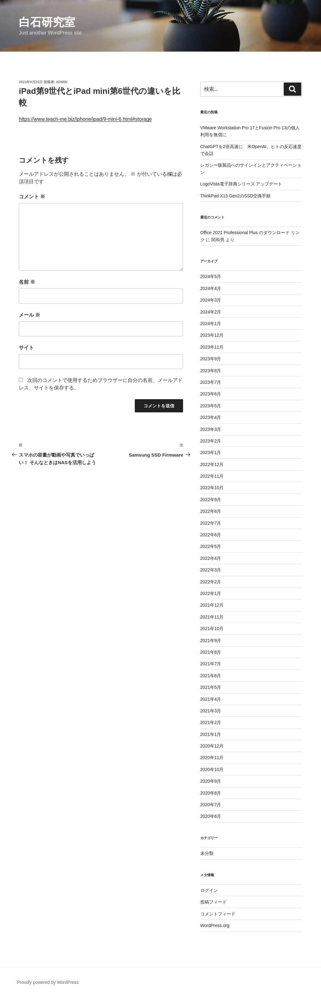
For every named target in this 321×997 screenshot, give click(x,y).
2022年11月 (212, 476)
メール (29, 315)
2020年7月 (210, 804)
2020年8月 (210, 793)
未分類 (206, 853)
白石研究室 (47, 22)
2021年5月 (210, 687)
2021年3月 (210, 710)
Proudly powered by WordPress (48, 982)
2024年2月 (210, 311)
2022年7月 (210, 523)
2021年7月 (210, 663)
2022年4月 (210, 558)
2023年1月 (210, 452)
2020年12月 (212, 745)
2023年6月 (210, 393)
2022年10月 (212, 487)
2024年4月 (210, 288)
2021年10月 (212, 628)
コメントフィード (217, 913)
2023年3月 (210, 429)
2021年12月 (212, 605)
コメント (32, 196)
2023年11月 (212, 347)
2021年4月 (210, 699)
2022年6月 (210, 534)
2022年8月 (210, 511)
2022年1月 (210, 593)
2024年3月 (210, 300)
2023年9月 (210, 358)
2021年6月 (210, 675)
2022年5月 (210, 546)
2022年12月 (212, 464)
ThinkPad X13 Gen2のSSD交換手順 (235, 195)
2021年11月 (212, 616)
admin (61, 82)
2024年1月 (210, 323)
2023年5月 (210, 405)
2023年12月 (212, 335)
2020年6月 (210, 816)
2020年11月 (212, 757)
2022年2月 (210, 581)
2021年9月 (210, 640)
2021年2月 (210, 722)
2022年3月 (210, 569)
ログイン (209, 890)
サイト (26, 347)
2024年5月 (210, 276)
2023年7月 (210, 382)
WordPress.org (214, 925)
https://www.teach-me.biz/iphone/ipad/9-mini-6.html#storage (85, 119)
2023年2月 (210, 440)
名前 (27, 282)
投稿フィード (213, 901)
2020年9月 (210, 781)
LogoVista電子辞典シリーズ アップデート (241, 183)
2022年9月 (210, 499)
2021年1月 (210, 734)
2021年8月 (210, 652)
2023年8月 (210, 370)
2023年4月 (210, 417)
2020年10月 (212, 769)
